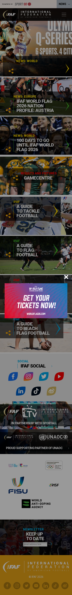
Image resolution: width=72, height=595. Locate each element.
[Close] (66, 277)
